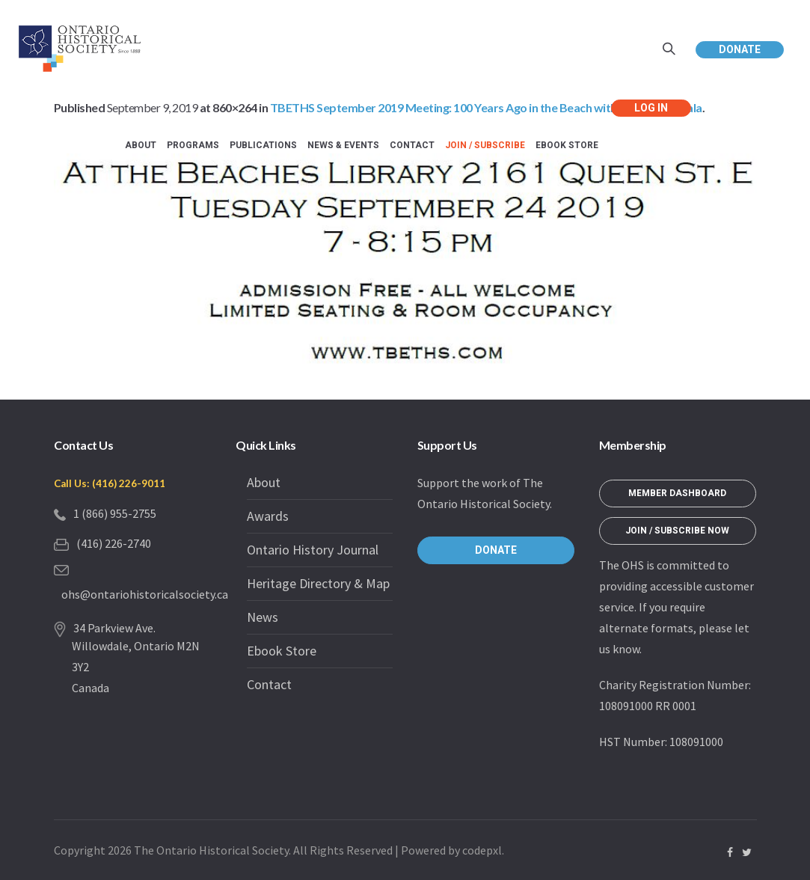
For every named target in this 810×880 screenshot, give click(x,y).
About (263, 482)
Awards (268, 516)
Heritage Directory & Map (318, 583)
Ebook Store (281, 650)
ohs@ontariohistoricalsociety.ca (144, 594)
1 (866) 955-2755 (114, 513)
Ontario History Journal (312, 549)
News (262, 617)
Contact (269, 684)
